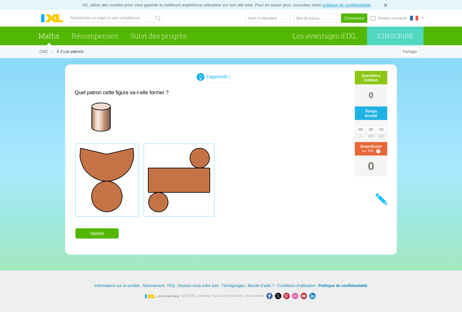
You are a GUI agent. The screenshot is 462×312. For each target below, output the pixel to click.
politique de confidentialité (346, 5)
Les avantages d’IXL (324, 35)
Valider (97, 233)
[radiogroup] (197, 182)
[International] (417, 18)
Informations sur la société (117, 285)
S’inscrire (395, 36)
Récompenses (95, 35)
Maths (48, 35)
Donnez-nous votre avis (198, 285)
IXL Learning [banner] (52, 18)
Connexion (354, 18)
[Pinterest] (287, 296)
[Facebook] (270, 296)
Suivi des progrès (158, 35)
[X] (279, 296)
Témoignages (233, 285)
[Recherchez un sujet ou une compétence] (115, 18)
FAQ (171, 285)
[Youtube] (305, 296)
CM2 (43, 51)
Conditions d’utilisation (296, 285)
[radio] (107, 180)
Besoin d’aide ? (261, 285)
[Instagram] (296, 296)
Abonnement (153, 285)
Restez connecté (392, 18)
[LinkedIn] (313, 296)
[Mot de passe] (315, 18)
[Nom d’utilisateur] (267, 18)
